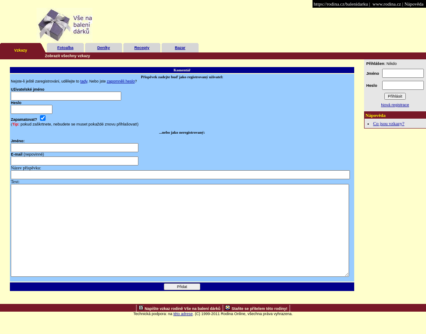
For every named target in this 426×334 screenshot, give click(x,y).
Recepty (141, 48)
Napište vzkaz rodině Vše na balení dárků (183, 327)
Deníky (103, 48)
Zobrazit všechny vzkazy (67, 56)
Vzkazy (20, 50)
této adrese (183, 332)
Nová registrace (395, 105)
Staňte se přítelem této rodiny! (260, 327)
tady (83, 81)
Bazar (180, 48)
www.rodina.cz (386, 3)
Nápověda (414, 3)
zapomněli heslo (121, 81)
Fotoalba (65, 48)
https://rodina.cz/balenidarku (341, 3)
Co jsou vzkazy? (389, 123)
